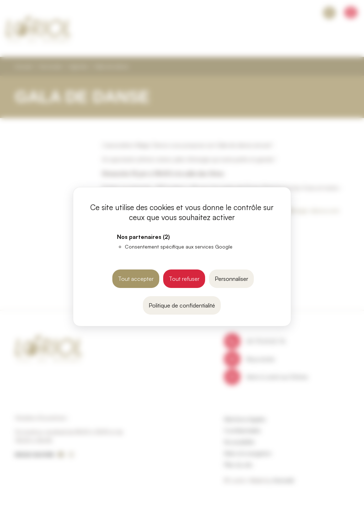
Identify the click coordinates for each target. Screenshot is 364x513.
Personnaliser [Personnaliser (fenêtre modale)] (231, 278)
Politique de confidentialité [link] (182, 305)
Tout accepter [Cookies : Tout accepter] (136, 278)
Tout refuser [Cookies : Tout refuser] (184, 278)
